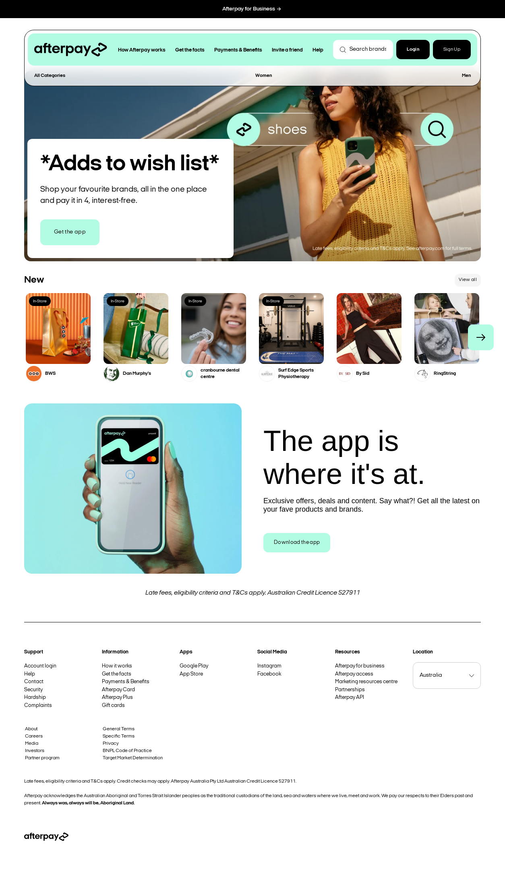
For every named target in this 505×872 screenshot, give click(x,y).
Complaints (38, 705)
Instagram (269, 666)
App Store (191, 674)
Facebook (269, 674)
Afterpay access (354, 674)
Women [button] (263, 75)
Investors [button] (34, 750)
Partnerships (350, 689)
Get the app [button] (70, 232)
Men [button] (466, 75)
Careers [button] (34, 736)
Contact (33, 681)
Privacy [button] (111, 743)
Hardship (35, 697)
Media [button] (31, 743)
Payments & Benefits (125, 681)
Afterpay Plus (117, 697)
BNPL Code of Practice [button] (127, 750)
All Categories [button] (49, 75)
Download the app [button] (297, 542)
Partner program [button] (42, 758)
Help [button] (318, 50)
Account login (40, 666)
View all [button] (468, 279)
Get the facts (116, 674)
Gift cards (113, 705)
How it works (117, 666)
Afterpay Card (118, 689)
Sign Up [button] (451, 49)
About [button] (31, 729)
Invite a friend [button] (287, 50)
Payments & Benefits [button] (238, 50)
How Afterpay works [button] (142, 50)
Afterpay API (349, 697)
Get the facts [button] (190, 50)
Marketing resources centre (366, 681)
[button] (413, 49)
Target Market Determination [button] (133, 758)
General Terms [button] (119, 729)
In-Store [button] (40, 301)
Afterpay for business (360, 666)
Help (29, 674)
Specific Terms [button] (119, 736)
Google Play (194, 666)
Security (33, 689)
